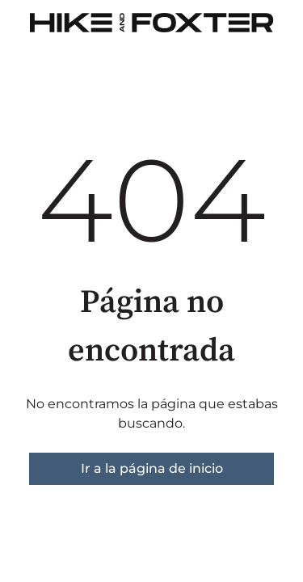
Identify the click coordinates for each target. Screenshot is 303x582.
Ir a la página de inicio (152, 468)
